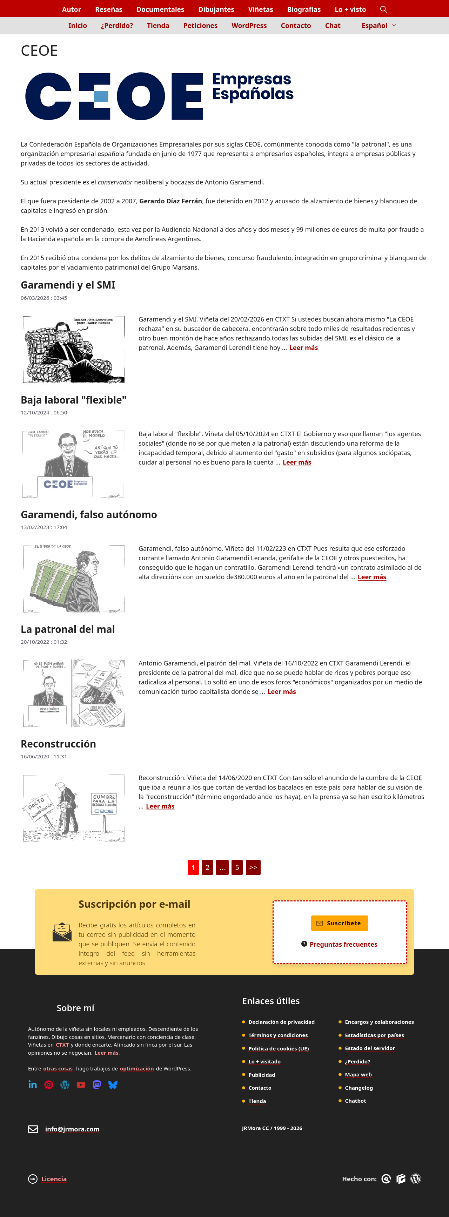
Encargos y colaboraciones (379, 1021)
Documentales (160, 9)
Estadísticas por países (374, 1035)
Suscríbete (338, 923)
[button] (383, 9)
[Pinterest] (48, 1084)
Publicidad (262, 1074)
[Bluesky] (113, 1084)
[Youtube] (81, 1084)
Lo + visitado (265, 1061)
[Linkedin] (32, 1084)
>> (253, 867)
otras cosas (58, 1068)
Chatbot (355, 1100)
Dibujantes (216, 9)
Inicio (77, 25)
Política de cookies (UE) (279, 1048)
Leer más (107, 1052)
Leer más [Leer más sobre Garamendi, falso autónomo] (372, 577)
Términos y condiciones (279, 1035)
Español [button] (383, 25)
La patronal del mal (68, 629)
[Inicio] (50, 30)
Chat (333, 25)
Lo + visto (350, 9)
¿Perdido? (117, 25)
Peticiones (200, 25)
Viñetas (260, 9)
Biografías (304, 9)
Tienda (158, 25)
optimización (137, 1068)
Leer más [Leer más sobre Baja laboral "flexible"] (297, 462)
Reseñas (108, 9)
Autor (71, 9)
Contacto (296, 25)
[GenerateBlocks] (402, 1178)
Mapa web (358, 1074)
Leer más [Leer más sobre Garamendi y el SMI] (303, 347)
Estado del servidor (370, 1048)
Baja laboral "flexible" (74, 399)
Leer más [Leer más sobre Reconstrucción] (160, 806)
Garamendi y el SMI (68, 284)
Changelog (359, 1087)
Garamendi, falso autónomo (89, 514)
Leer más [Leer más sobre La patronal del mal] (282, 691)
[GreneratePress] (387, 1178)
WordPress (249, 25)
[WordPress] (64, 1084)
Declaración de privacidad (282, 1021)
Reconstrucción (58, 743)
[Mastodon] (97, 1084)
